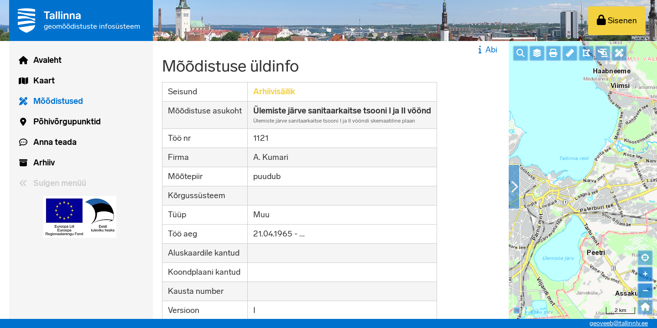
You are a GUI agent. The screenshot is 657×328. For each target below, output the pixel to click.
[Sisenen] (617, 20)
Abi (486, 50)
